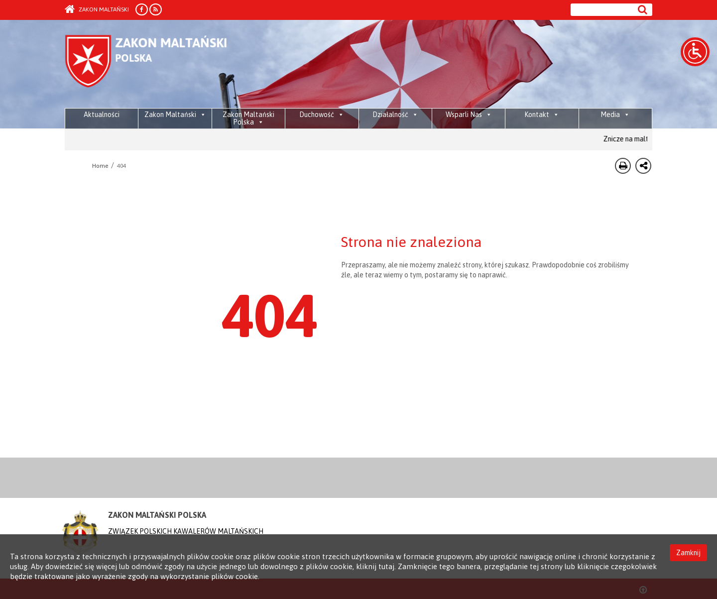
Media (615, 115)
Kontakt (541, 115)
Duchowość (321, 115)
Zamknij (688, 553)
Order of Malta (157, 65)
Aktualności (102, 115)
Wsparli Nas (469, 115)
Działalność (395, 115)
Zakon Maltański (97, 9)
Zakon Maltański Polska (248, 118)
